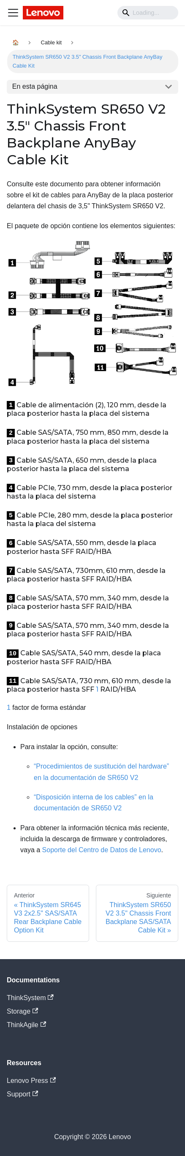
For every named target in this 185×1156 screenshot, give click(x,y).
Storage (22, 1011)
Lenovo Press (31, 1080)
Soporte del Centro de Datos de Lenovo (101, 849)
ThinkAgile (26, 1024)
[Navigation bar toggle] (13, 12)
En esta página (34, 86)
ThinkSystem (30, 997)
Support (22, 1094)
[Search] (147, 12)
